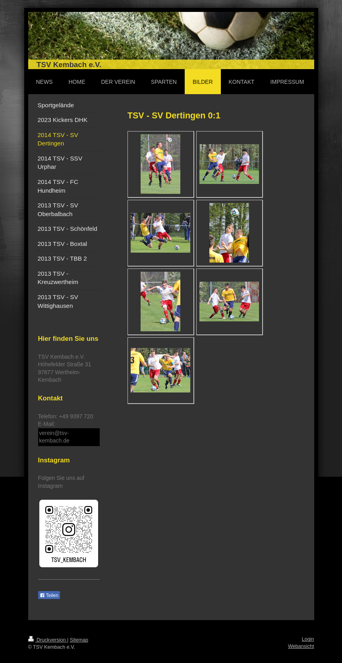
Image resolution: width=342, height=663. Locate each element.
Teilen (49, 595)
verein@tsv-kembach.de (54, 437)
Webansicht (301, 646)
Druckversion (47, 640)
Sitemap (79, 640)
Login (308, 639)
